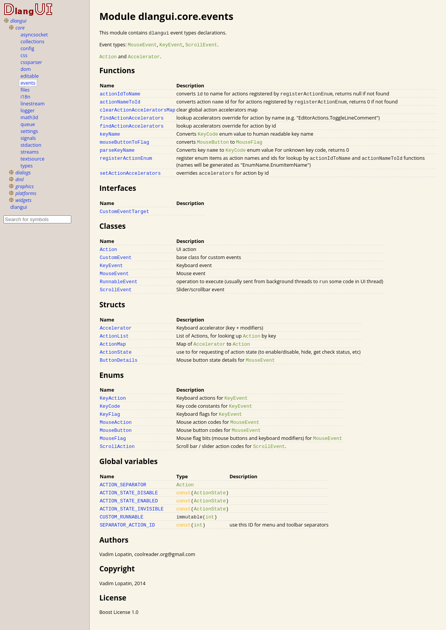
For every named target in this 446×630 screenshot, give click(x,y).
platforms (25, 193)
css (24, 55)
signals (28, 138)
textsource (33, 158)
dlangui (18, 20)
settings (29, 131)
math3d (29, 117)
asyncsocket (34, 34)
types (27, 165)
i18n (25, 96)
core (20, 27)
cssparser (31, 62)
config (27, 48)
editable (30, 75)
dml (19, 179)
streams (30, 151)
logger (28, 110)
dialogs (23, 172)
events (28, 82)
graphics (24, 186)
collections (32, 41)
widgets (23, 200)
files (25, 89)
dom (26, 69)
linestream (33, 103)
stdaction (31, 144)
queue (28, 124)
